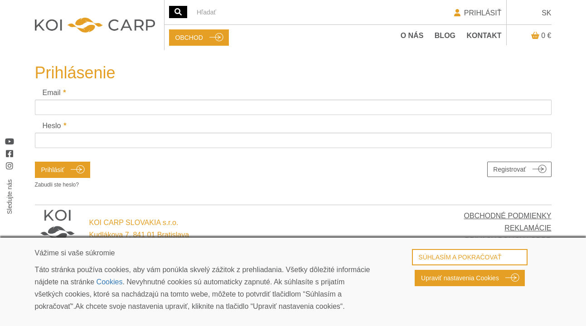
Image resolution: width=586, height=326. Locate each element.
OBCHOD (189, 37)
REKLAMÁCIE (527, 228)
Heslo (52, 125)
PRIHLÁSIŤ (477, 13)
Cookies (110, 282)
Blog (445, 35)
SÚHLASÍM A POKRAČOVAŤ (459, 257)
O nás (412, 35)
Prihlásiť (52, 169)
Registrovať (509, 169)
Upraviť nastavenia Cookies (460, 278)
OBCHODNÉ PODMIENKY (508, 216)
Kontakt (483, 35)
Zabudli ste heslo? (57, 185)
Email (52, 92)
